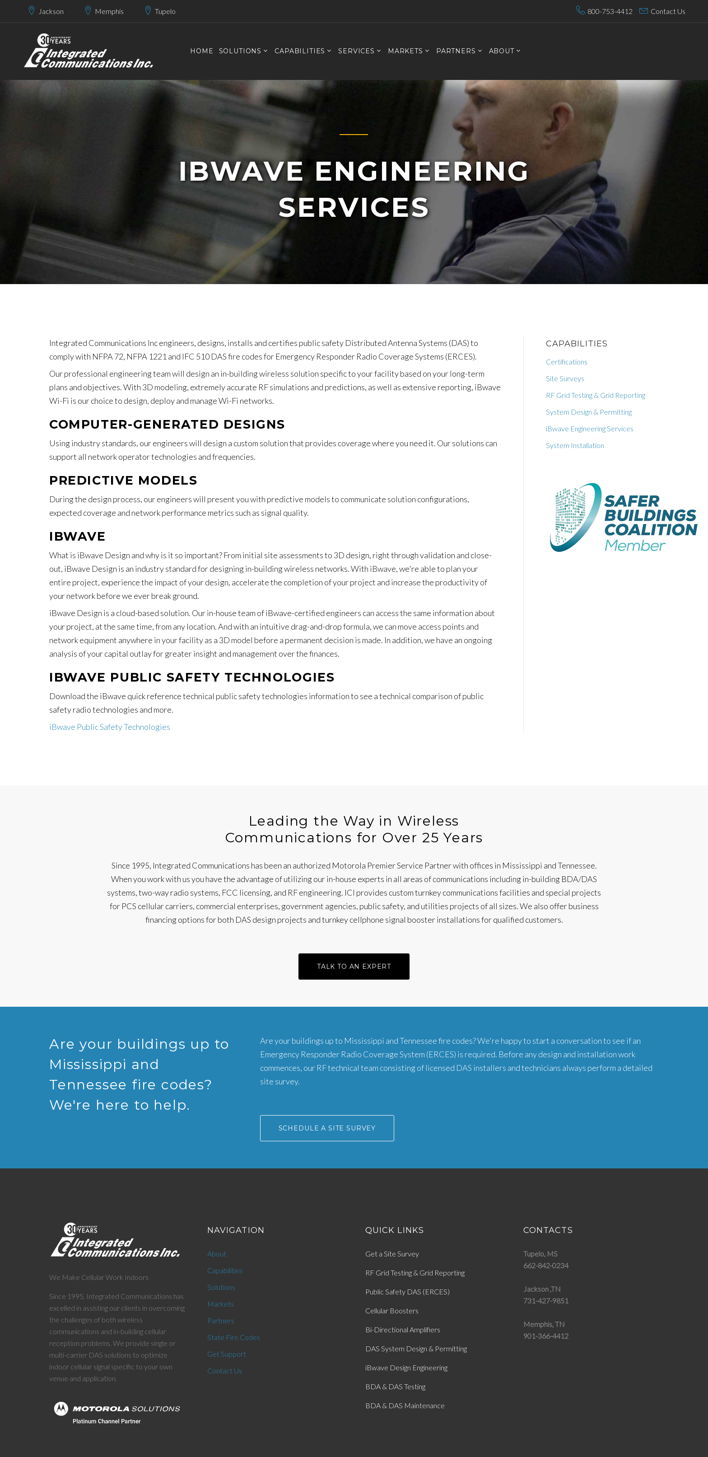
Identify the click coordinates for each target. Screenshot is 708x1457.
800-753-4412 (610, 11)
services (356, 51)
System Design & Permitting (589, 411)
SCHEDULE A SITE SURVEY (327, 1128)
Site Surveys (565, 378)
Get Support (226, 1354)
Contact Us (668, 11)
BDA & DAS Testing (395, 1386)
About (501, 51)
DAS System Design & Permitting (416, 1348)
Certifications (566, 361)
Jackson (51, 11)
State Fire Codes (233, 1337)
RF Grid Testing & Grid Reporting (595, 395)
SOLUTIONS (240, 51)
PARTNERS (456, 51)
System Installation (575, 445)
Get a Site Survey (392, 1253)
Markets (220, 1303)
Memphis (109, 11)
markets (405, 51)
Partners (220, 1320)
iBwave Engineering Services (589, 428)
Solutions (221, 1287)
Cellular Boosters (392, 1310)
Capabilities (225, 1270)
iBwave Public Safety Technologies (109, 727)
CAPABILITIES (300, 51)
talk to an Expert (354, 966)
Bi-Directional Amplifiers (402, 1329)
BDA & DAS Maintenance (405, 1405)
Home (201, 51)
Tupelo (165, 11)
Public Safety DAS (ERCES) (407, 1291)
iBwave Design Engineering (406, 1367)
